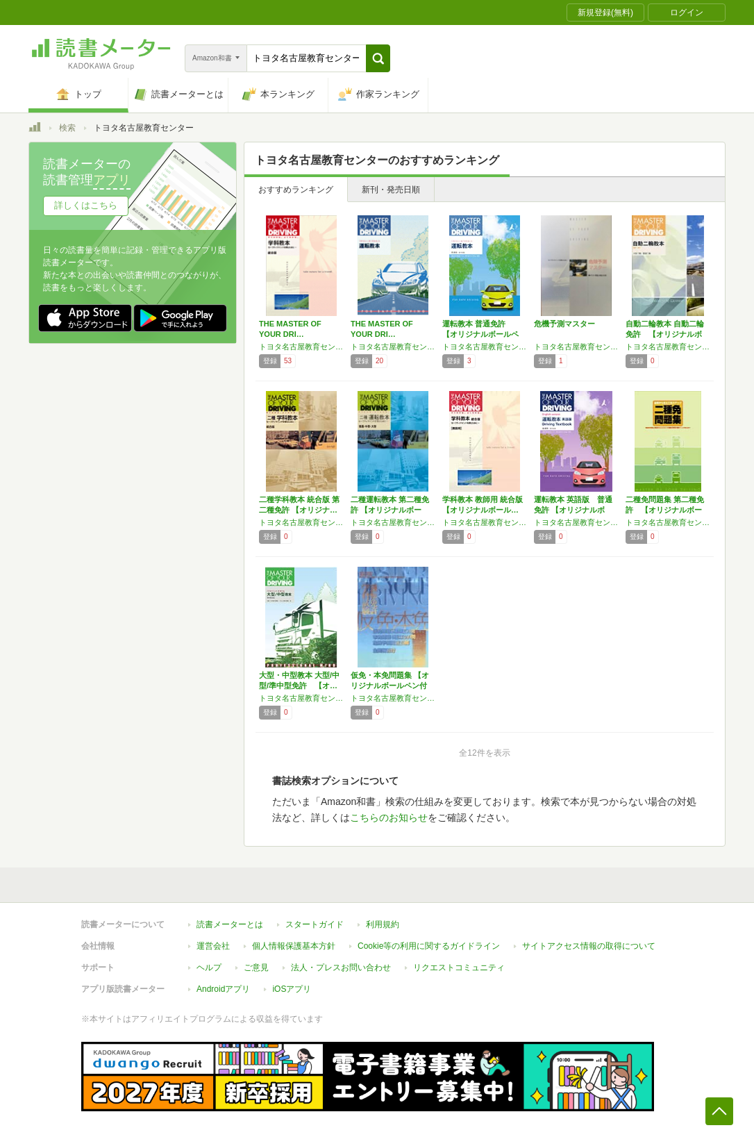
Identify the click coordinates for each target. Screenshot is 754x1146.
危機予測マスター (564, 323)
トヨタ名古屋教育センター (301, 346)
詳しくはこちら (85, 205)
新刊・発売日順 (391, 189)
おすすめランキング (295, 189)
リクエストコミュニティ (459, 967)
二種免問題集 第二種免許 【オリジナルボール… (665, 509)
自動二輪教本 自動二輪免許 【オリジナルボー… (665, 334)
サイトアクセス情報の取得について (588, 946)
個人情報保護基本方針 (293, 946)
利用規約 (382, 924)
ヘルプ (208, 967)
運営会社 (213, 946)
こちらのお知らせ (389, 817)
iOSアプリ (291, 989)
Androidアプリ (223, 989)
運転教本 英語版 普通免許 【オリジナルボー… (573, 509)
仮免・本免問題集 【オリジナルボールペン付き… (390, 685)
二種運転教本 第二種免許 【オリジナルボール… (390, 509)
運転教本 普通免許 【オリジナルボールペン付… (480, 334)
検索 (67, 128)
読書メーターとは (229, 924)
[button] (378, 58)
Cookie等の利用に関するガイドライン (429, 946)
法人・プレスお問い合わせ (341, 967)
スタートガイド (314, 924)
